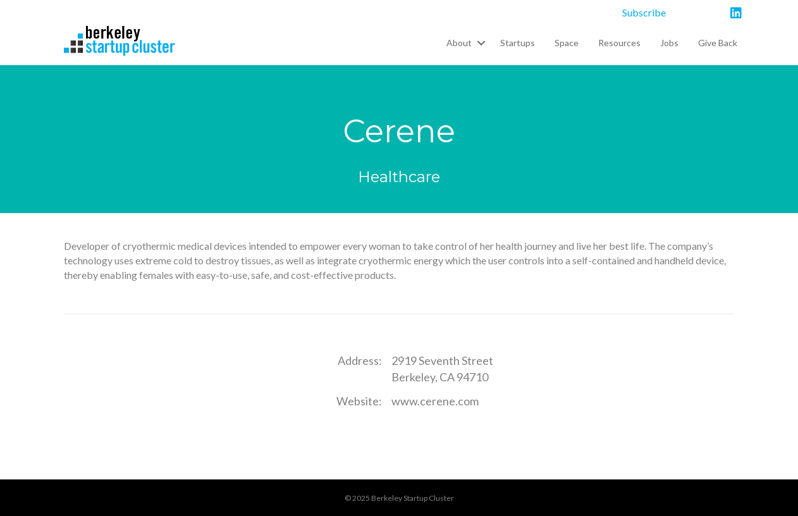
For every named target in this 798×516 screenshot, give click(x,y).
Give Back (717, 42)
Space (567, 42)
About (459, 42)
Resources (619, 42)
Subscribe (644, 12)
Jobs (669, 42)
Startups (517, 42)
